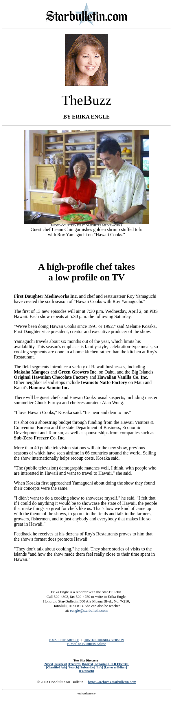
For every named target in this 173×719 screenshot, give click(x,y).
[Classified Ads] (56, 667)
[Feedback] (86, 670)
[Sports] (87, 664)
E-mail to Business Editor (86, 644)
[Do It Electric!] (118, 664)
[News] (48, 664)
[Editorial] (100, 664)
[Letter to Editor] (115, 667)
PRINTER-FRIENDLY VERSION (104, 640)
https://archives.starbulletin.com (112, 682)
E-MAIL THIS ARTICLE (64, 640)
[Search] (73, 667)
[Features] (74, 664)
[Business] (60, 664)
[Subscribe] (87, 667)
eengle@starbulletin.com (89, 610)
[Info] (99, 667)
